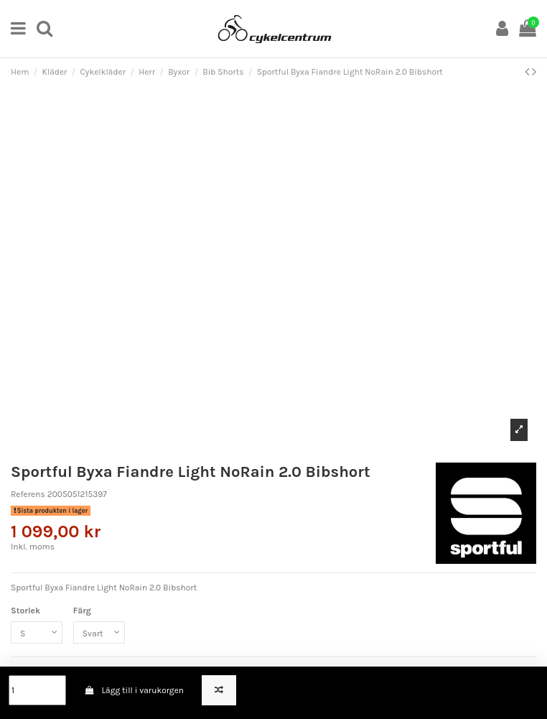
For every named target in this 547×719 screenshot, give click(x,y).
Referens (28, 494)
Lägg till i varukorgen (134, 690)
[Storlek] (36, 632)
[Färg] (99, 632)
